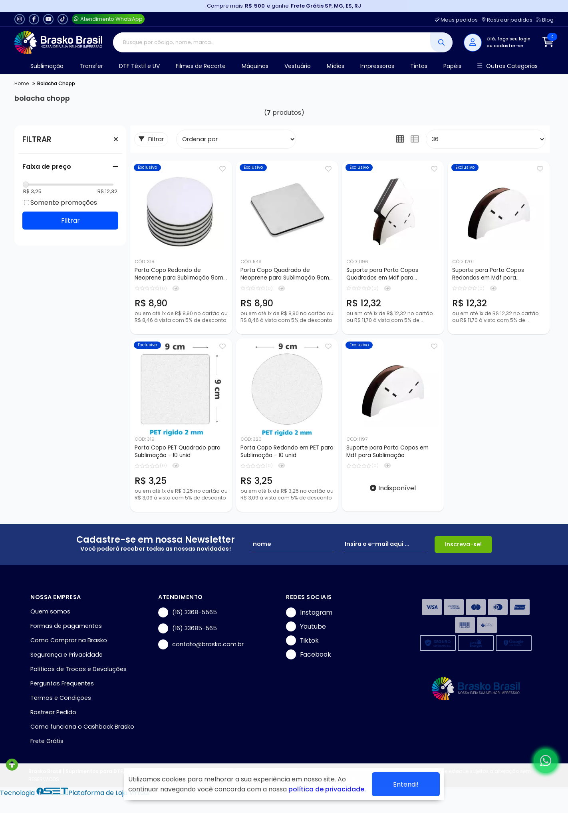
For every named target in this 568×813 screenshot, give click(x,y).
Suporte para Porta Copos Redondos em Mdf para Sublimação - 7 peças (488, 274)
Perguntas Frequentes (62, 683)
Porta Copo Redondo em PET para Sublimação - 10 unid (287, 451)
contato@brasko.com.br (201, 644)
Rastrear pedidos (507, 20)
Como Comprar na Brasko (68, 640)
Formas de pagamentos (66, 626)
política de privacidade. (327, 789)
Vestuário (297, 66)
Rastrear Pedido (53, 712)
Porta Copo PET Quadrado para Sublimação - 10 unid (177, 451)
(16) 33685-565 (187, 628)
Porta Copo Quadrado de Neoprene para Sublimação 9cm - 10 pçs (287, 274)
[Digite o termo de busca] (272, 42)
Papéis (452, 66)
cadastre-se (508, 45)
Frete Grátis (47, 741)
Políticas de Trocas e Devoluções (78, 669)
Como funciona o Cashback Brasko (82, 727)
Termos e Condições (60, 698)
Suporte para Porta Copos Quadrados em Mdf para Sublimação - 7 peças (382, 274)
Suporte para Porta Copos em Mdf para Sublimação (387, 451)
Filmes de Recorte (201, 66)
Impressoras (377, 66)
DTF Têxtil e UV (139, 66)
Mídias (335, 66)
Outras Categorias (507, 66)
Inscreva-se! (463, 544)
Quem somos (50, 611)
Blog (545, 20)
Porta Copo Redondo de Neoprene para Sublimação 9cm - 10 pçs (181, 274)
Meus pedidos (456, 20)
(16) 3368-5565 (187, 612)
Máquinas (255, 66)
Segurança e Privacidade (66, 655)
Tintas (418, 66)
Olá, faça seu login (508, 39)
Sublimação (47, 66)
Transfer (91, 66)
